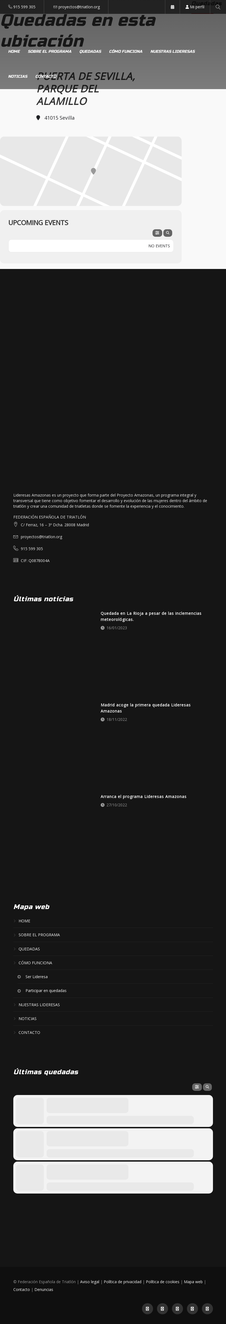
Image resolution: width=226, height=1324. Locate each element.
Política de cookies (162, 1281)
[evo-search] (167, 233)
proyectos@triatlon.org (79, 6)
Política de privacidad (122, 1281)
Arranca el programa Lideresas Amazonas (144, 796)
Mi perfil (195, 6)
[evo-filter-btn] (157, 233)
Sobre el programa (49, 51)
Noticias (17, 76)
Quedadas (90, 51)
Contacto (45, 76)
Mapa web (193, 1281)
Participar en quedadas (46, 990)
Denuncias (43, 1289)
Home (14, 51)
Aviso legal (89, 1281)
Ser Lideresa (37, 976)
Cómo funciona (125, 51)
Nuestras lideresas (172, 51)
